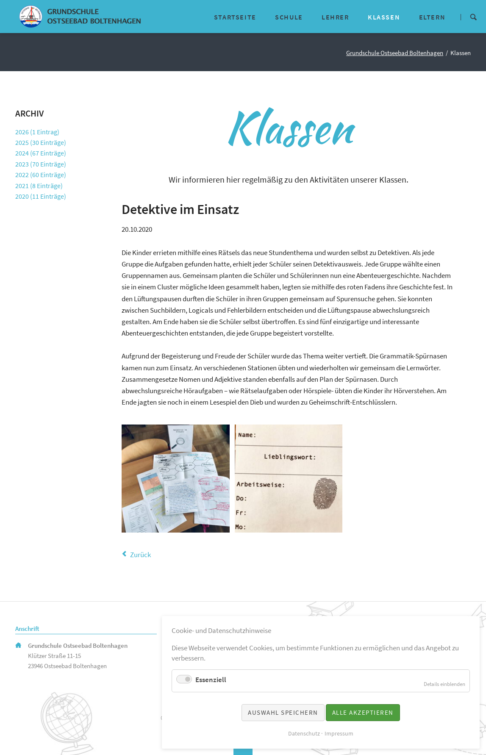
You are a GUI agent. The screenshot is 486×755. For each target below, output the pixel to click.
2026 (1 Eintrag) (37, 132)
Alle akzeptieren (363, 712)
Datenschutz (304, 733)
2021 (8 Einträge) (39, 185)
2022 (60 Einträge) (40, 174)
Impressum (339, 733)
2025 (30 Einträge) (40, 142)
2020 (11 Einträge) (40, 196)
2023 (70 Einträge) (40, 164)
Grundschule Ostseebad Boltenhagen (394, 53)
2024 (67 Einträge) (40, 153)
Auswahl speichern (283, 712)
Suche (473, 16)
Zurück (140, 554)
